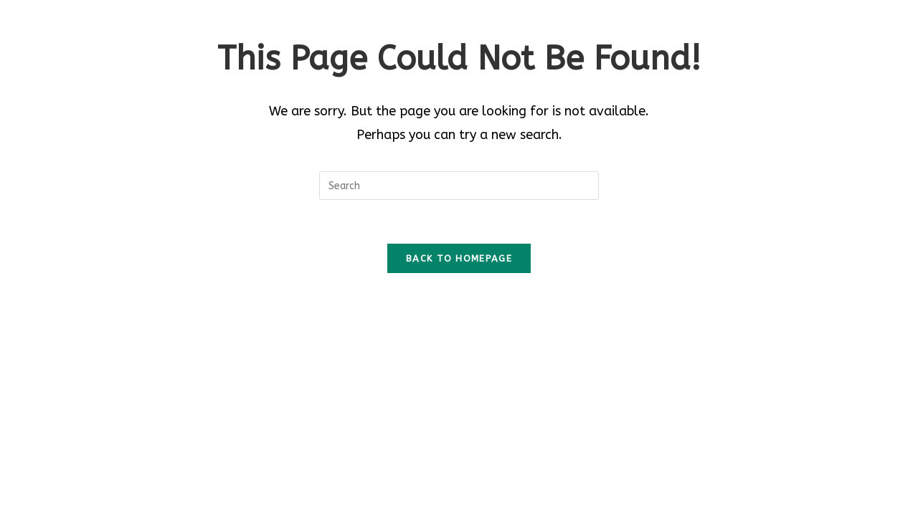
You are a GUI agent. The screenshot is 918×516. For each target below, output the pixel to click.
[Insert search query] (459, 185)
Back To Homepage (459, 258)
